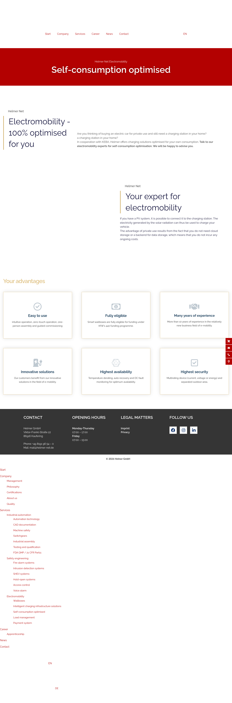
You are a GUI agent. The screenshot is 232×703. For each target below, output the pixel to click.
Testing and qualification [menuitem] (26, 547)
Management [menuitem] (14, 480)
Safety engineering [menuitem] (18, 558)
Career (96, 33)
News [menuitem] (3, 640)
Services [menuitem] (5, 510)
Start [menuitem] (3, 469)
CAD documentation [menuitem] (24, 524)
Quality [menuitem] (11, 503)
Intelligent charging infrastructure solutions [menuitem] (37, 606)
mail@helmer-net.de (42, 447)
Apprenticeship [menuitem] (15, 634)
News (109, 33)
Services (80, 33)
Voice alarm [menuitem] (20, 590)
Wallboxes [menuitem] (19, 600)
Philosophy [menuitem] (13, 486)
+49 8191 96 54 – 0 (43, 443)
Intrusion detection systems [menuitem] (28, 568)
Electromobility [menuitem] (15, 596)
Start (48, 33)
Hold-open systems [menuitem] (24, 579)
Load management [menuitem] (24, 617)
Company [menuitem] (6, 476)
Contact (124, 33)
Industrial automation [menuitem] (19, 514)
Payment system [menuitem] (22, 623)
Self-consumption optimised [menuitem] (29, 611)
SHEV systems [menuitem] (21, 573)
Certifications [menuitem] (14, 492)
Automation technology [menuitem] (26, 519)
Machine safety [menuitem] (21, 530)
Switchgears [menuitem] (20, 535)
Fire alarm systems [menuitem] (23, 562)
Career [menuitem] (4, 629)
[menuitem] (116, 663)
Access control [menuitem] (21, 585)
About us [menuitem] (12, 498)
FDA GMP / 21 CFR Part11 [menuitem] (27, 552)
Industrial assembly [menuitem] (24, 541)
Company (63, 33)
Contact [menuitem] (4, 646)
